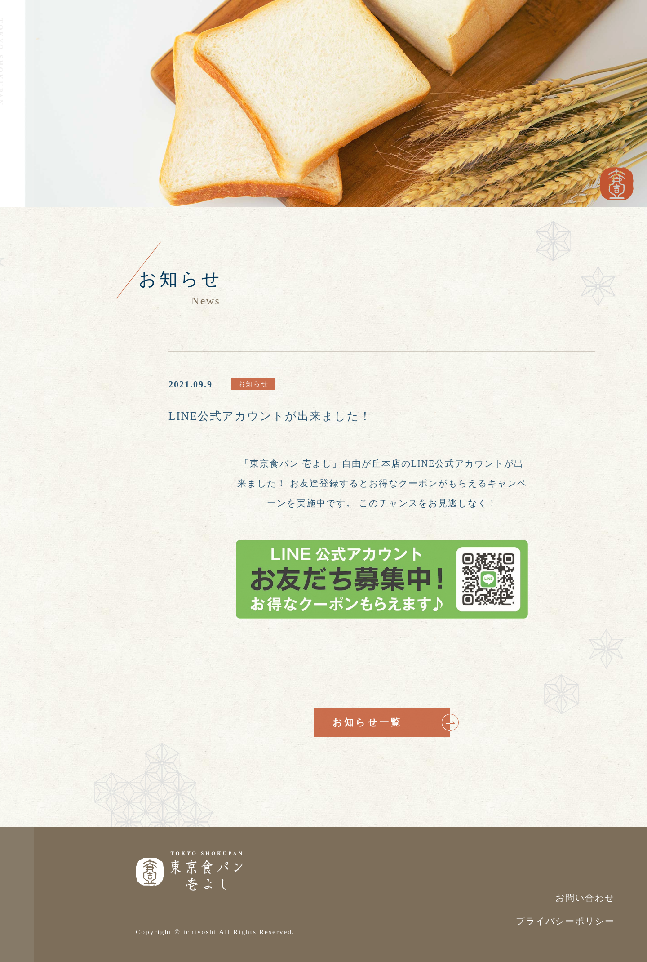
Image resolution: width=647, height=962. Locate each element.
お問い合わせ (59, 378)
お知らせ (39, 316)
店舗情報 (39, 342)
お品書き (39, 289)
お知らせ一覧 (391, 722)
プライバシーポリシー (565, 921)
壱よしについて (54, 262)
